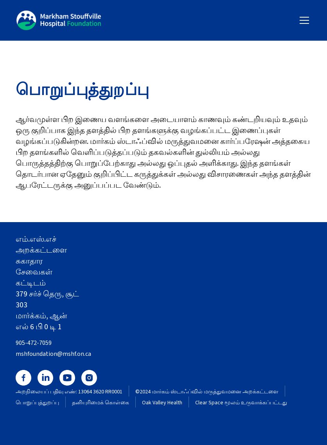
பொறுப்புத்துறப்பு (37, 403)
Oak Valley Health (162, 403)
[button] (303, 20)
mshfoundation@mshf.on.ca (53, 354)
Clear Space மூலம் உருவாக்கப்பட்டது (241, 403)
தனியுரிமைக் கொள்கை (100, 403)
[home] (58, 20)
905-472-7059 (34, 343)
